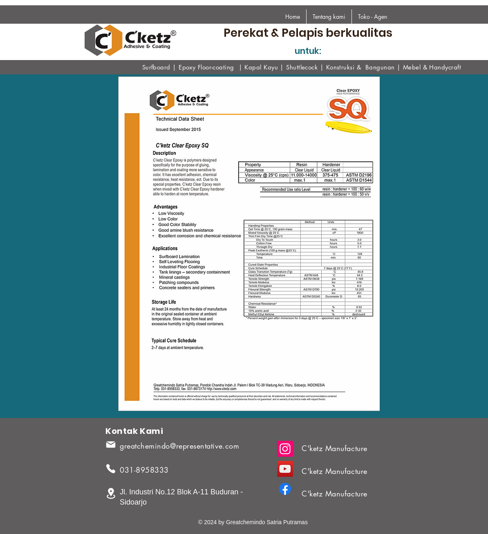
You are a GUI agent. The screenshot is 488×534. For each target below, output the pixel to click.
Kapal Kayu (261, 67)
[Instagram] (285, 449)
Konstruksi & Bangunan (360, 67)
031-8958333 (144, 470)
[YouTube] (285, 469)
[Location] (110, 493)
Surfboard (156, 67)
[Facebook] (285, 489)
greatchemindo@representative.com (179, 446)
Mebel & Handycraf (431, 67)
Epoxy (188, 67)
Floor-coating (216, 67)
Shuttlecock (302, 67)
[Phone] (110, 468)
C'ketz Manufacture (334, 448)
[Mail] (110, 444)
